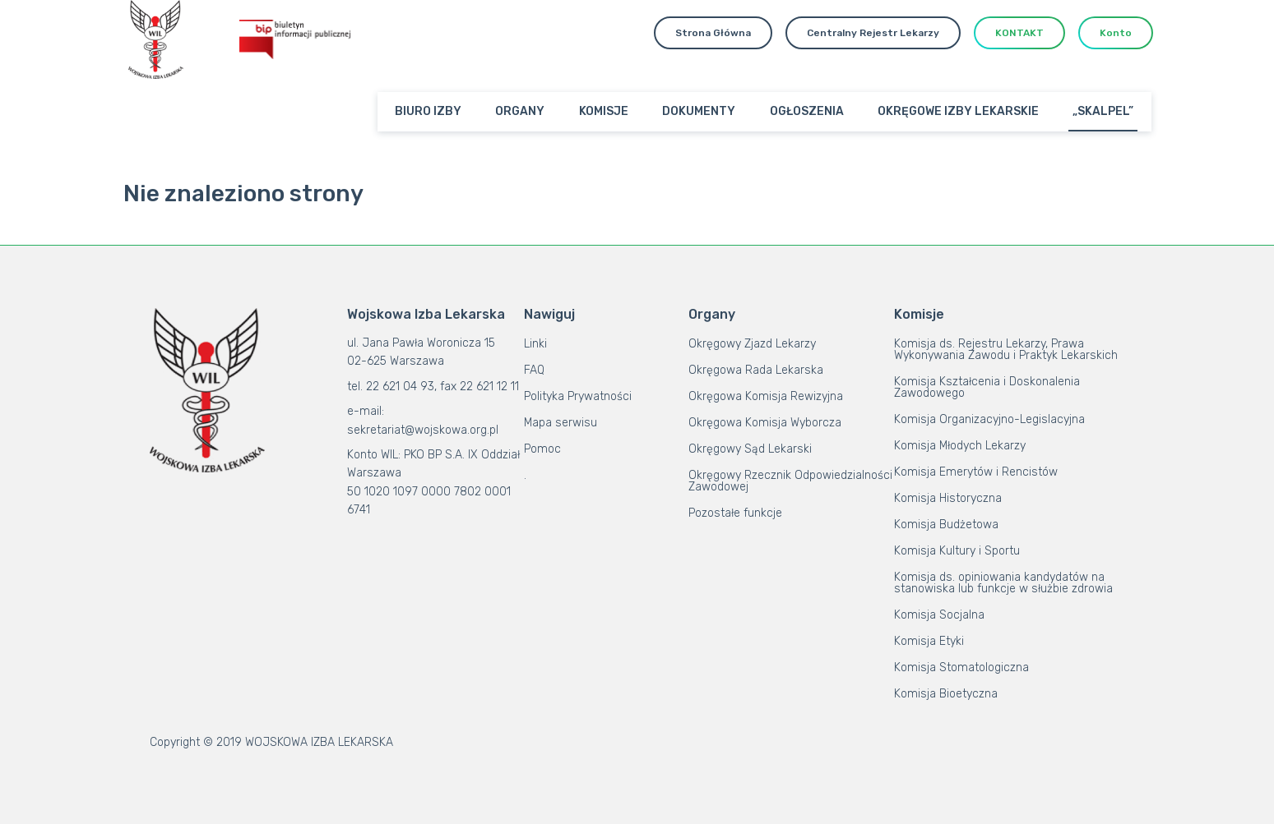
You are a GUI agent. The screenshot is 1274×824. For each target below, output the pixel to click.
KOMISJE (603, 111)
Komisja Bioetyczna (946, 694)
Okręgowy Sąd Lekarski (750, 449)
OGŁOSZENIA (807, 111)
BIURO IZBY (428, 111)
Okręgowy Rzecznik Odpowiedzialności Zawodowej (790, 481)
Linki (535, 344)
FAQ (534, 370)
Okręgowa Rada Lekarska (755, 370)
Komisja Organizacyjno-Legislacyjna (989, 419)
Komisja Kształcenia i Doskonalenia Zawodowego (987, 387)
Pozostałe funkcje (735, 513)
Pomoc (542, 449)
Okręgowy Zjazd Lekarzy (752, 344)
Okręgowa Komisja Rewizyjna (765, 396)
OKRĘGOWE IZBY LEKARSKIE (958, 111)
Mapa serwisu (560, 423)
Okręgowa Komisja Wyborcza (764, 423)
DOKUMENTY (698, 111)
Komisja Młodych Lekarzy (960, 446)
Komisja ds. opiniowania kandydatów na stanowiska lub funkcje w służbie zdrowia (1003, 583)
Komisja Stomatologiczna (961, 667)
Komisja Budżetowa (946, 525)
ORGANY (519, 111)
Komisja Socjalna (939, 615)
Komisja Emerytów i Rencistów (976, 472)
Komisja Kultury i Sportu (957, 551)
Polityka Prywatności (578, 396)
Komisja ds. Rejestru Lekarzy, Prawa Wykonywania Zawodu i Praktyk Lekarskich (1006, 349)
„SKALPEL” (1102, 111)
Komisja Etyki (929, 641)
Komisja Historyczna (948, 498)
